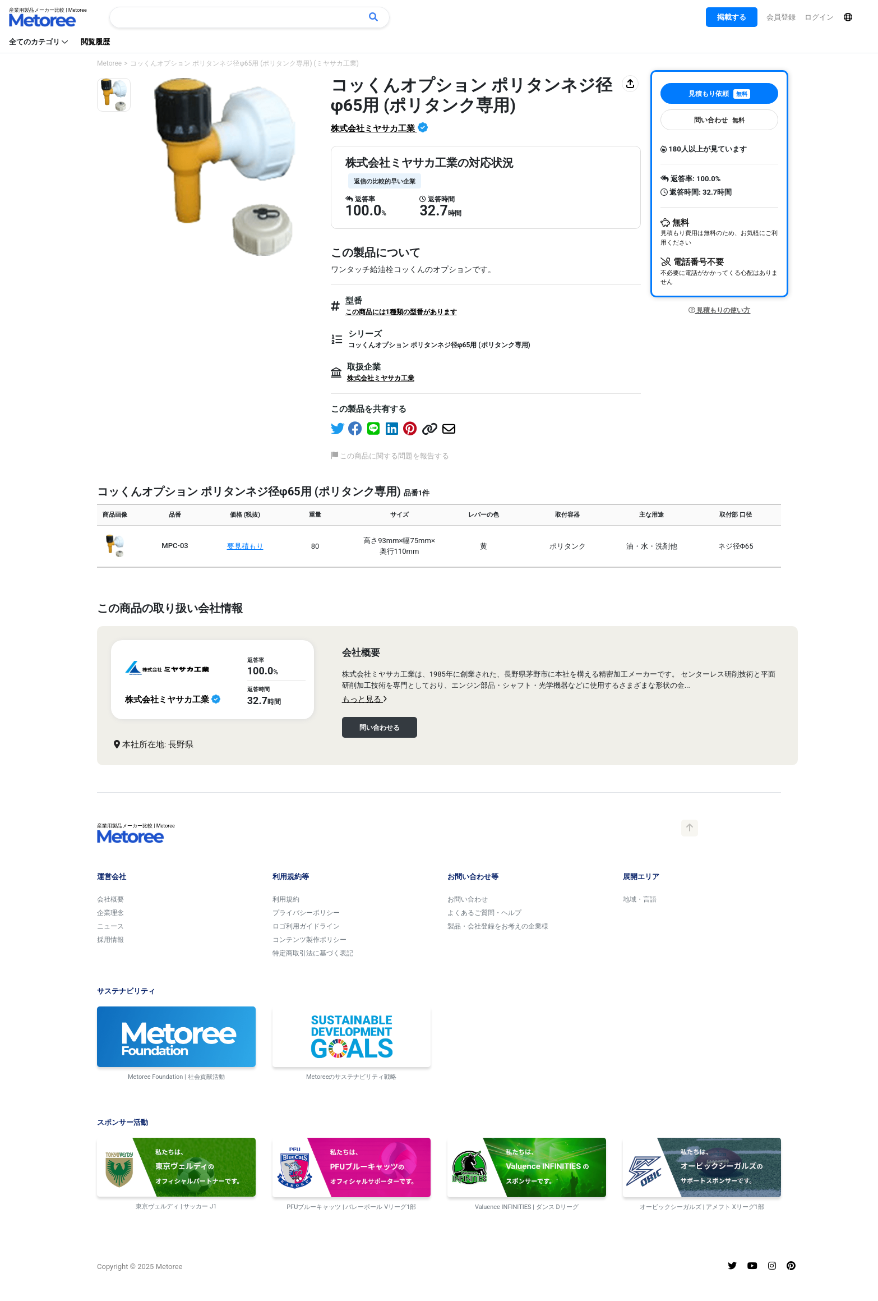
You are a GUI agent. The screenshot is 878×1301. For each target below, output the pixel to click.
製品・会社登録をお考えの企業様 (497, 926)
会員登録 (781, 17)
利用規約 (285, 899)
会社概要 (110, 899)
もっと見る (364, 699)
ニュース (110, 926)
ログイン (819, 17)
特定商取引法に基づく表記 (312, 953)
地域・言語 (640, 899)
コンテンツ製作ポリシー (309, 940)
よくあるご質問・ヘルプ (484, 913)
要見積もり (245, 546)
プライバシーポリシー (306, 913)
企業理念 (110, 913)
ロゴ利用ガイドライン (306, 926)
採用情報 (110, 940)
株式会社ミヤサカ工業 (374, 128)
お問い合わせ (467, 899)
